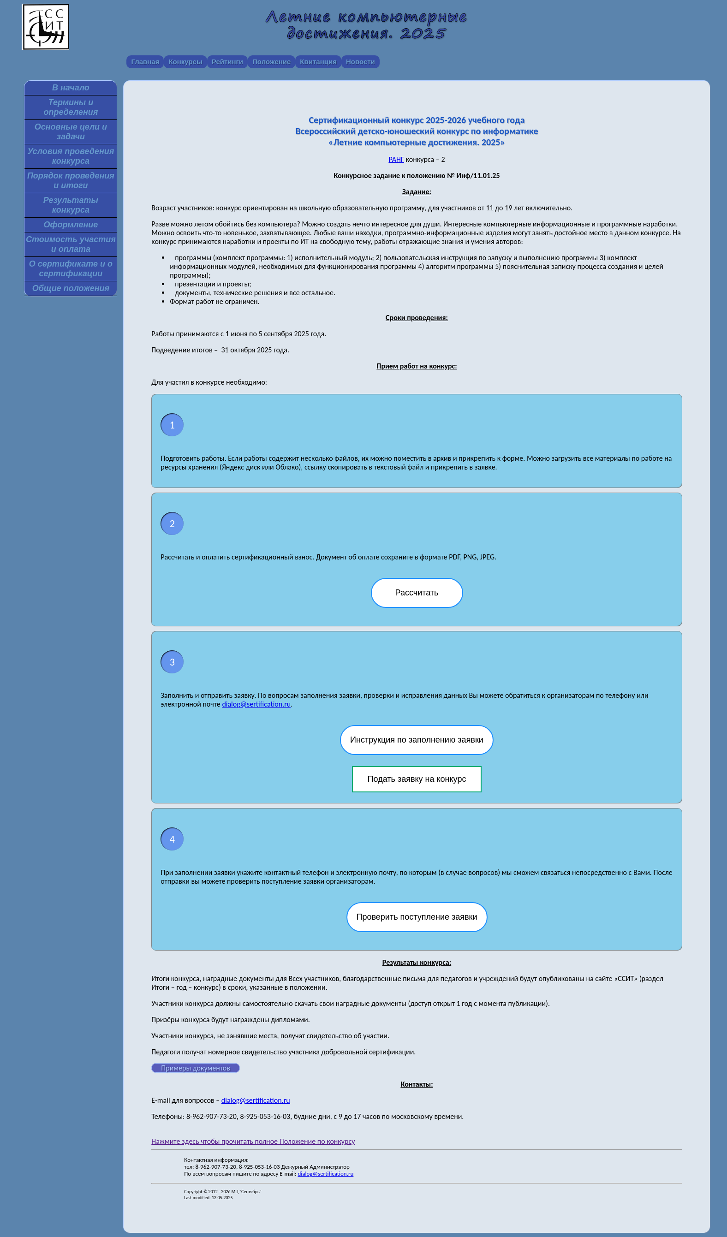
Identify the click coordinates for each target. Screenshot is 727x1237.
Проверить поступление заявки (417, 917)
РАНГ (396, 159)
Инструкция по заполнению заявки (416, 739)
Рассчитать (417, 592)
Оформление (70, 224)
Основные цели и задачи (71, 131)
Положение (271, 61)
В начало (70, 87)
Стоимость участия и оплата (71, 244)
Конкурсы (185, 61)
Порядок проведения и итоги (70, 180)
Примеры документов (195, 1068)
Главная (145, 61)
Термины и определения (70, 107)
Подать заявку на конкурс (417, 779)
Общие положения (70, 288)
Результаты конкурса (70, 205)
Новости (360, 61)
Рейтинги (227, 61)
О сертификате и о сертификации (71, 268)
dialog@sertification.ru (256, 704)
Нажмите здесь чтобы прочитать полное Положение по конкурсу (253, 1141)
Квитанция (318, 61)
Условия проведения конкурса (70, 156)
